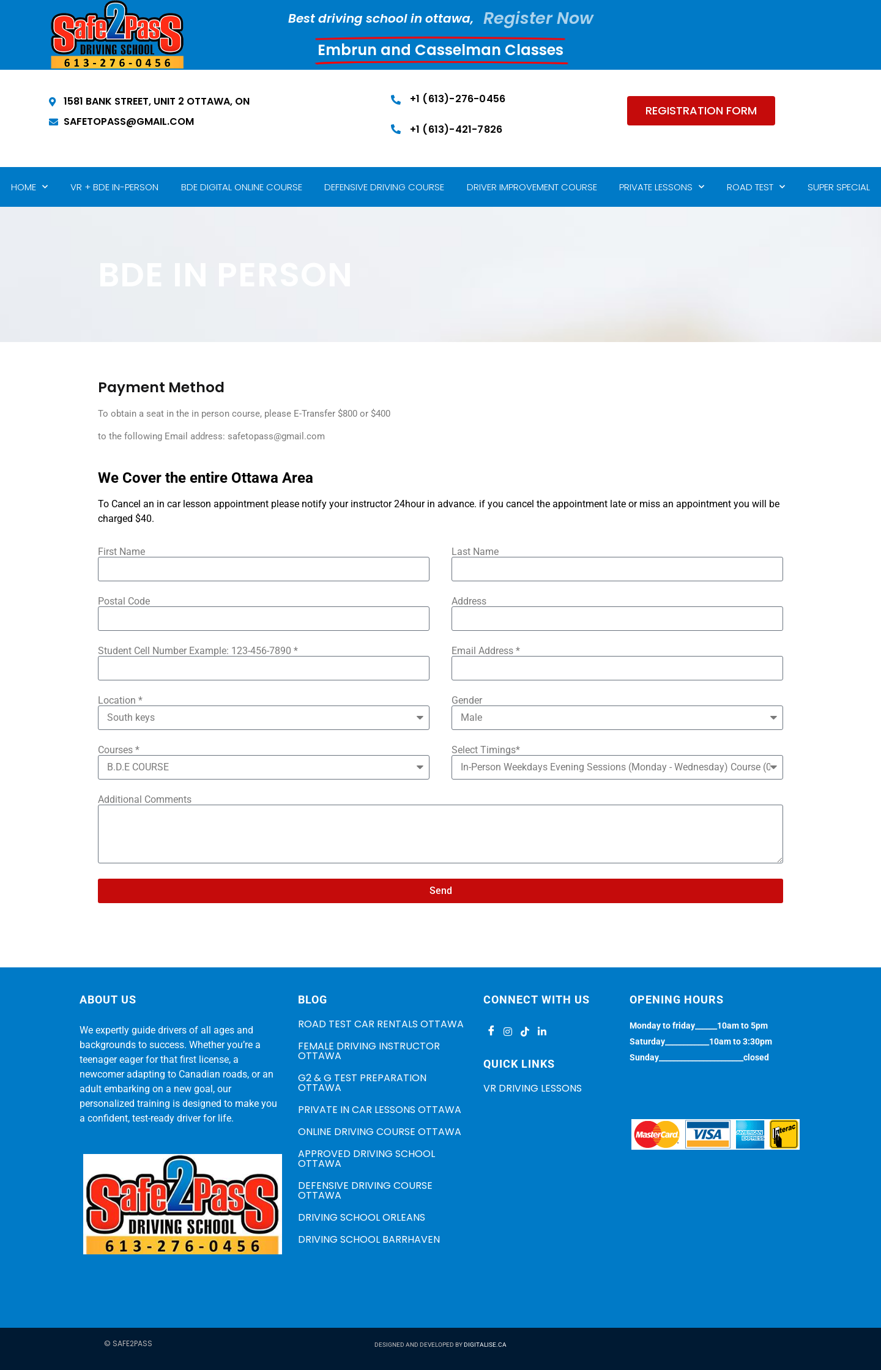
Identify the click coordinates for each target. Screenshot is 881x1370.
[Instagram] (508, 1031)
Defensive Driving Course (384, 187)
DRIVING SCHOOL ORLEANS (361, 1217)
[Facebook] (490, 1031)
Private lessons (661, 186)
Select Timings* (486, 750)
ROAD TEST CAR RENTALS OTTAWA (381, 1024)
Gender (467, 700)
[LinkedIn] (542, 1031)
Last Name (475, 552)
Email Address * (486, 651)
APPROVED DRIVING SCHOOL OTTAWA (366, 1159)
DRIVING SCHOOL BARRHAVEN (369, 1239)
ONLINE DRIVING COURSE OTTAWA (379, 1132)
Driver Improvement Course (532, 187)
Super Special (839, 187)
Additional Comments (144, 800)
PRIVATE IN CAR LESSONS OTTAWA (379, 1110)
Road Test (756, 186)
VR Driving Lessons (532, 1088)
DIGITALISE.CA (485, 1344)
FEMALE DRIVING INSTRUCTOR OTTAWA (369, 1051)
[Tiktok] (525, 1031)
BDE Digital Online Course (241, 187)
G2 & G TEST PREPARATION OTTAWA (362, 1083)
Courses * (118, 750)
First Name (121, 552)
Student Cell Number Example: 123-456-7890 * (198, 651)
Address (469, 601)
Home (29, 186)
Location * (120, 700)
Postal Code (124, 601)
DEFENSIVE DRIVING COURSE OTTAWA (365, 1190)
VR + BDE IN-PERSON (114, 187)
